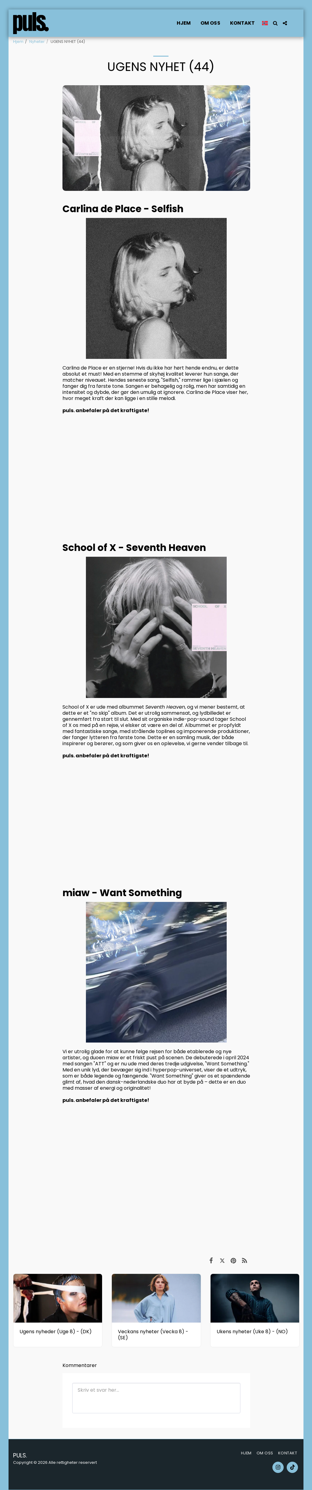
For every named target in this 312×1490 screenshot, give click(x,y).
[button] (275, 23)
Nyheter (37, 41)
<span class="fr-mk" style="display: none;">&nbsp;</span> (156, 1167)
